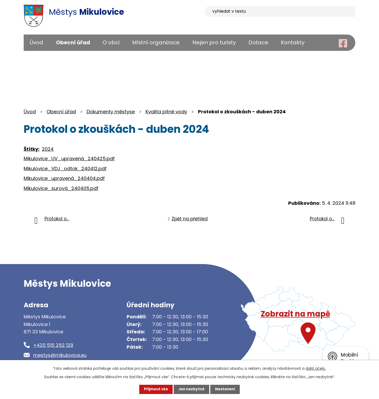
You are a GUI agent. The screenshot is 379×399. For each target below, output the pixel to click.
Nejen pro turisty (214, 42)
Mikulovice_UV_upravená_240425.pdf (69, 158)
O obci (111, 42)
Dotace (258, 42)
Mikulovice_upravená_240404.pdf (64, 178)
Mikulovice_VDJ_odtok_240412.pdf (65, 168)
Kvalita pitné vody (166, 111)
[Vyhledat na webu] (313, 11)
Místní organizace (155, 42)
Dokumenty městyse (111, 111)
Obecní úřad (73, 42)
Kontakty (293, 42)
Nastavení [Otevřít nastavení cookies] (226, 389)
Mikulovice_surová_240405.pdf (61, 188)
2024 (48, 149)
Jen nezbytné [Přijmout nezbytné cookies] (191, 389)
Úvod (36, 42)
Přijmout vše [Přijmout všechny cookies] (154, 389)
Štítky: (31, 149)
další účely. (316, 368)
